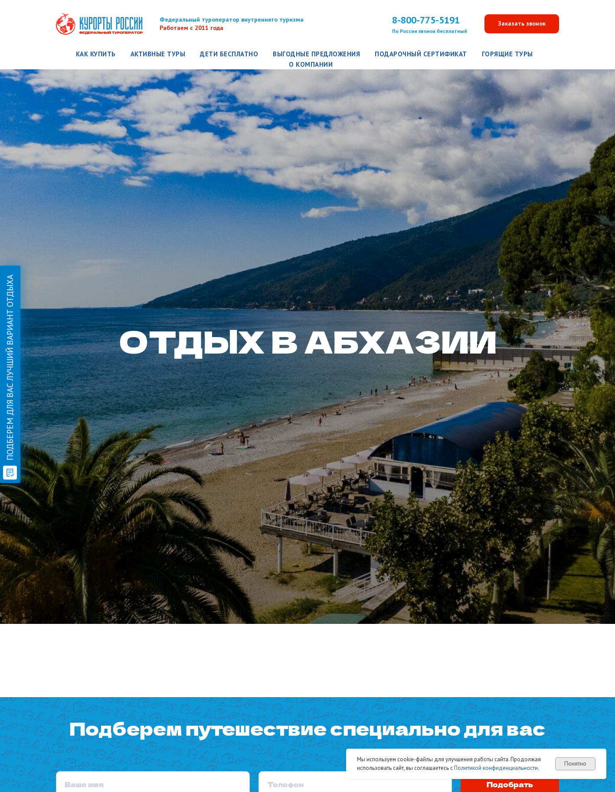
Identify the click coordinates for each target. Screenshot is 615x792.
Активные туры (158, 54)
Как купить (96, 54)
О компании (311, 64)
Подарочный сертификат (421, 54)
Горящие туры (507, 54)
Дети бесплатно (229, 54)
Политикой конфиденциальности (496, 768)
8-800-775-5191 (426, 20)
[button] (521, 24)
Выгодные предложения (316, 54)
